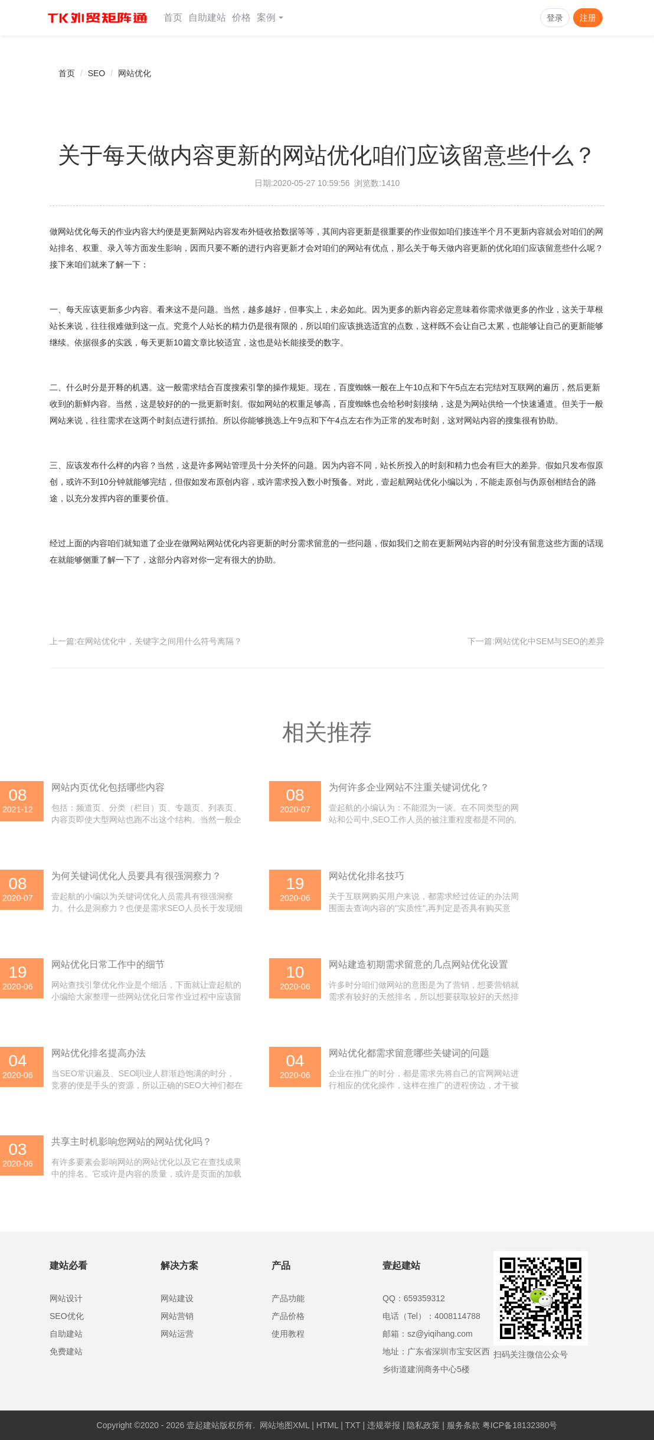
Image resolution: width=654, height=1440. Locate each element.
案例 (270, 17)
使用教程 (288, 1333)
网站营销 (177, 1316)
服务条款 (463, 1425)
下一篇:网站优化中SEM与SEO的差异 (535, 641)
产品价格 (288, 1316)
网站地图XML (284, 1425)
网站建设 (177, 1298)
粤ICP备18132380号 (520, 1425)
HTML (327, 1425)
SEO (97, 73)
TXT (352, 1425)
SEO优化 (67, 1316)
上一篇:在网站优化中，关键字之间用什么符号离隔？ (146, 641)
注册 (588, 17)
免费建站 (66, 1351)
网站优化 (134, 73)
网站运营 (177, 1333)
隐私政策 (423, 1425)
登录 (555, 17)
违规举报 (383, 1425)
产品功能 (288, 1298)
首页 (173, 17)
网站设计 (66, 1298)
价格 (241, 17)
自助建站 (207, 17)
